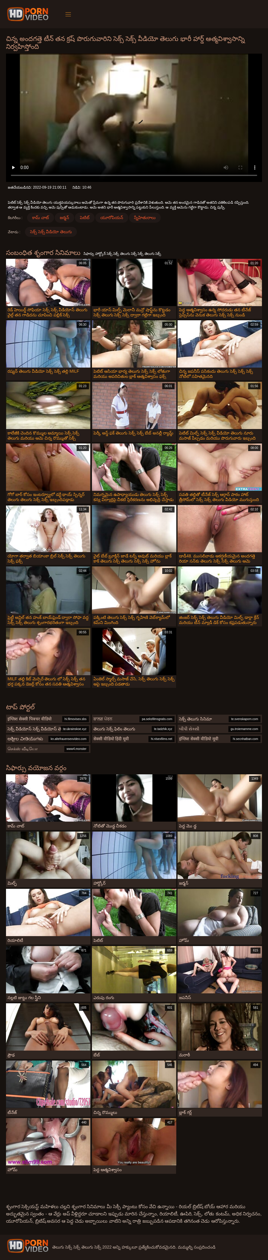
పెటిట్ (85, 217)
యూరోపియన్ (111, 217)
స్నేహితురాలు (145, 217)
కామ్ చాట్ (40, 217)
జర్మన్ (64, 217)
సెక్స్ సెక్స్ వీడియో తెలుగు (51, 231)
